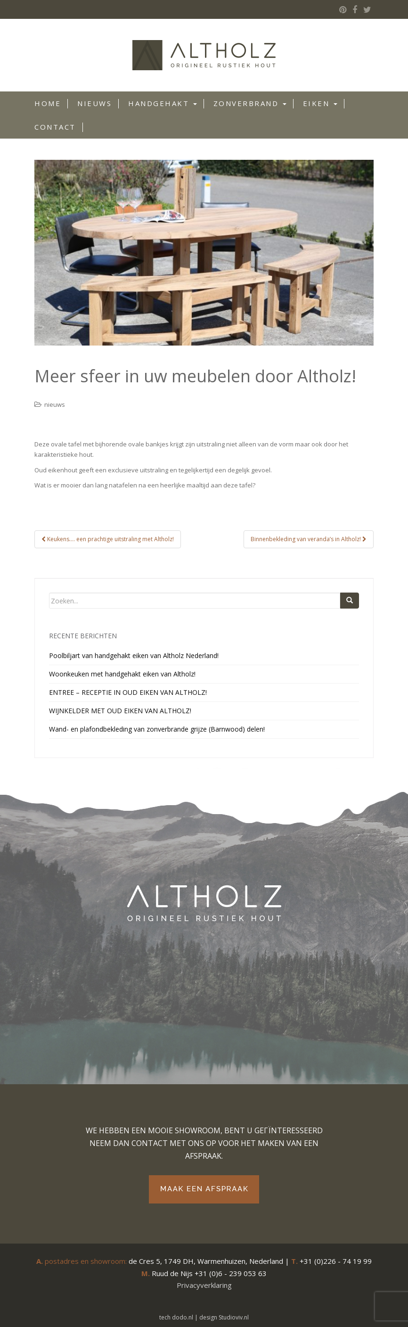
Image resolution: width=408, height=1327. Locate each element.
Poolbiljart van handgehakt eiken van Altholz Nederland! (134, 655)
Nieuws (94, 103)
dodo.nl (182, 1317)
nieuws (54, 404)
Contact (55, 127)
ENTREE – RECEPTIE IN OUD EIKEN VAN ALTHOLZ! (128, 692)
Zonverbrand (249, 103)
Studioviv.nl (234, 1317)
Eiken (320, 103)
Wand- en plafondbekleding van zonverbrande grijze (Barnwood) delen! (157, 729)
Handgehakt (162, 103)
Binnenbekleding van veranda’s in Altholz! (309, 539)
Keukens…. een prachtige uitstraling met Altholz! (107, 539)
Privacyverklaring (204, 1285)
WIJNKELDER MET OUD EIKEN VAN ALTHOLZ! (120, 710)
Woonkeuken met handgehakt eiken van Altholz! (122, 673)
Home (47, 103)
